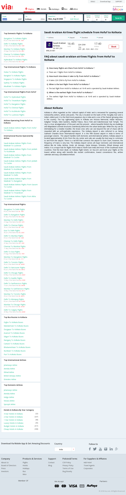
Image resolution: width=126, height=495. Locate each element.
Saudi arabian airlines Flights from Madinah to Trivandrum (17, 191)
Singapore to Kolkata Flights (15, 79)
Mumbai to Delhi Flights (13, 220)
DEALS (93, 1)
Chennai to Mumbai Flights (15, 246)
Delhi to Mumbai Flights (13, 236)
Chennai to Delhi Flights (13, 241)
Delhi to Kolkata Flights (13, 44)
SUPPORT (119, 1)
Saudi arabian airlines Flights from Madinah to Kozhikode (17, 168)
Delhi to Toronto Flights (13, 262)
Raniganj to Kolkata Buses (14, 340)
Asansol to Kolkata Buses (14, 333)
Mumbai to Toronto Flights (15, 294)
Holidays (26, 468)
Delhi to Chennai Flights (13, 225)
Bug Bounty (67, 471)
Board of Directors (8, 465)
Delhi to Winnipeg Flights (14, 299)
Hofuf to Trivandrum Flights (15, 100)
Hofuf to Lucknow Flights (14, 115)
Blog (50, 465)
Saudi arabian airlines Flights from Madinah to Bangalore (17, 179)
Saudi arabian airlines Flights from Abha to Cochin (20, 197)
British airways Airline (12, 376)
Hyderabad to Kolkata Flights (15, 59)
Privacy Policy (68, 465)
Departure (51, 16)
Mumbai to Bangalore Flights (15, 257)
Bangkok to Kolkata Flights (15, 75)
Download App (105, 1)
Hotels (25, 465)
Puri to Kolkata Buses (13, 354)
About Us (5, 462)
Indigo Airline (9, 397)
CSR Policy (67, 462)
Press (3, 468)
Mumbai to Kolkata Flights (14, 49)
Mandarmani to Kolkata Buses (16, 326)
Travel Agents (89, 465)
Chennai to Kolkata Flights (14, 54)
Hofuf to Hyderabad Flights (15, 97)
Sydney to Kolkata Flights (14, 83)
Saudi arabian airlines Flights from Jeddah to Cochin (20, 162)
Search (118, 18)
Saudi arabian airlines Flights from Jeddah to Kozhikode (20, 150)
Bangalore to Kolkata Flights (15, 38)
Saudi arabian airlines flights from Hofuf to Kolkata (20, 129)
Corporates (88, 468)
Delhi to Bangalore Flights (14, 214)
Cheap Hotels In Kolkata (21, 429)
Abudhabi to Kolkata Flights (15, 86)
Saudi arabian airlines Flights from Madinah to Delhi (17, 174)
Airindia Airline (9, 368)
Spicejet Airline (9, 404)
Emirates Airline (10, 379)
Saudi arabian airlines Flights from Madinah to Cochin (17, 156)
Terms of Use (68, 468)
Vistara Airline (9, 401)
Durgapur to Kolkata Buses (15, 329)
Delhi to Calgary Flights (13, 310)
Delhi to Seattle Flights (13, 278)
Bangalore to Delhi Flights (14, 209)
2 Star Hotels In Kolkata (21, 417)
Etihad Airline (9, 372)
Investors (5, 471)
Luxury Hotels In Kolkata (21, 423)
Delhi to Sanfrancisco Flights (15, 283)
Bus (24, 471)
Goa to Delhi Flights (12, 230)
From (4, 16)
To (26, 16)
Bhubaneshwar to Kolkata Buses (17, 347)
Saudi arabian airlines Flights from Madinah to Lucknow (17, 144)
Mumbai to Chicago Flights (15, 304)
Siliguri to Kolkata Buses (14, 336)
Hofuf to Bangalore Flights (14, 104)
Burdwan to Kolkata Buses (15, 351)
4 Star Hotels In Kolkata (21, 414)
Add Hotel (88, 462)
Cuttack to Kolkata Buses (14, 344)
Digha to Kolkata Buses (13, 322)
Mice (24, 474)
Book (113, 47)
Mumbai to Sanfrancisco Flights (16, 289)
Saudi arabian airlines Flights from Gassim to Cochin (21, 185)
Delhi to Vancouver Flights (14, 267)
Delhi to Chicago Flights (13, 273)
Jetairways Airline (10, 365)
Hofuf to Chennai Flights (14, 108)
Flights (25, 462)
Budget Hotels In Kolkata (21, 426)
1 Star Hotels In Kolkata (21, 420)
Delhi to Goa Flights (12, 252)
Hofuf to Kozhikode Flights (15, 111)
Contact (51, 462)
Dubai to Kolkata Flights (13, 72)
